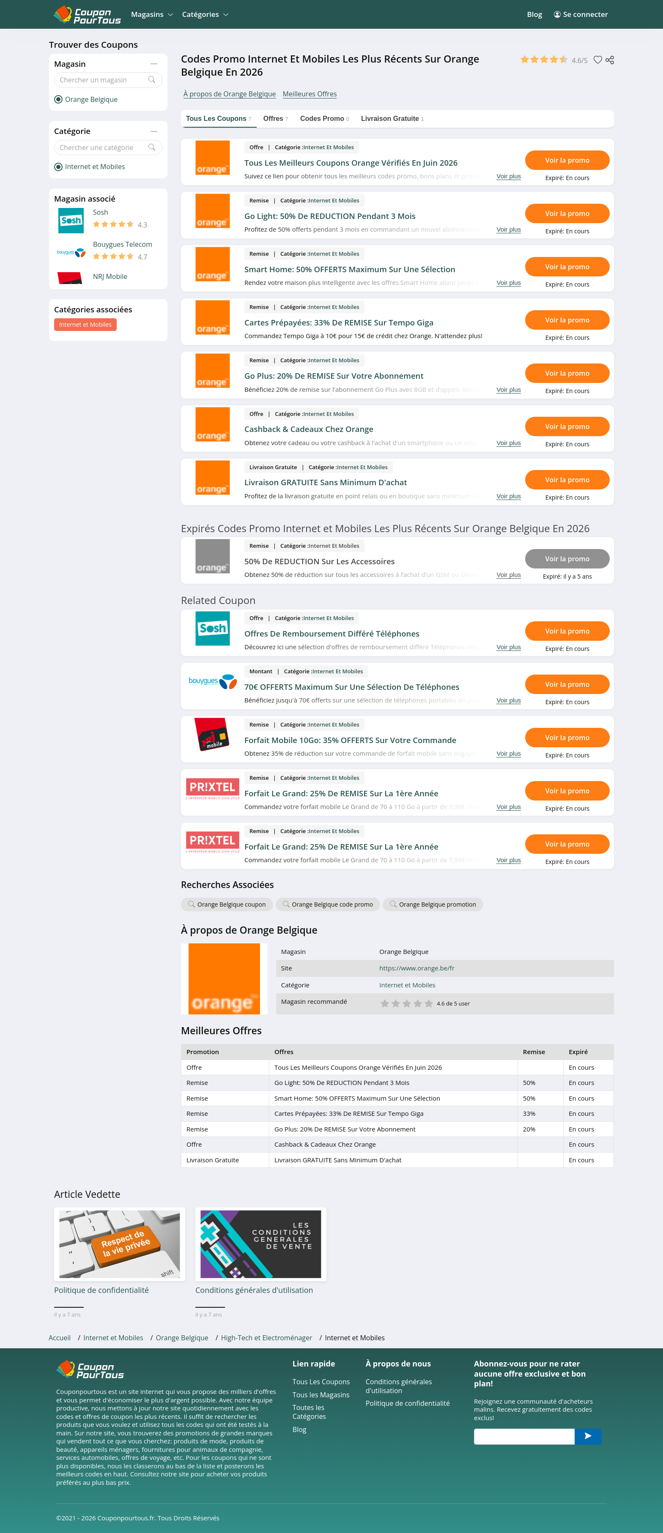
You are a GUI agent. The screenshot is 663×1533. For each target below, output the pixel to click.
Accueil (60, 1337)
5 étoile (428, 1003)
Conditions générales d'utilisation (399, 1386)
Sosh (100, 212)
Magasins (150, 14)
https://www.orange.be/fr (416, 968)
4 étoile (417, 1003)
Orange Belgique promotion (437, 904)
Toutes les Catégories (309, 1412)
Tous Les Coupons (321, 1381)
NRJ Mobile (110, 276)
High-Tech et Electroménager (266, 1337)
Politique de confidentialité (408, 1403)
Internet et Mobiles (85, 324)
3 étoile (406, 1003)
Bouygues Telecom (122, 244)
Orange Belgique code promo (332, 904)
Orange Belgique (182, 1337)
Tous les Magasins (321, 1395)
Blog (534, 14)
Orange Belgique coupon (231, 904)
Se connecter (581, 14)
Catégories (204, 14)
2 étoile (395, 1003)
